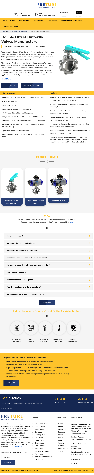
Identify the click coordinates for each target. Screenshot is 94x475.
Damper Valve (40, 447)
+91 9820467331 (85, 456)
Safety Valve (39, 431)
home (4, 31)
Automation (38, 21)
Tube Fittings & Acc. (11, 26)
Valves (12, 21)
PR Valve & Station (42, 453)
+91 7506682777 (25, 15)
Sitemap (61, 453)
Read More (18, 448)
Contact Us (74, 16)
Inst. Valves (52, 21)
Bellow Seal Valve (41, 426)
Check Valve (39, 445)
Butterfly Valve (40, 437)
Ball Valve (38, 434)
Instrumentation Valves (43, 458)
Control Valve (40, 428)
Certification (62, 431)
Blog (60, 442)
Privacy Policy (63, 450)
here (71, 222)
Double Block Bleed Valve (71, 21)
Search (77, 12)
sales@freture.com (46, 15)
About (60, 428)
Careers (61, 445)
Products (61, 434)
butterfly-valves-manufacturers (17, 31)
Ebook (60, 437)
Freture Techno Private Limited (13, 472)
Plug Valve (39, 450)
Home (5, 21)
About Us (63, 16)
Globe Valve (39, 442)
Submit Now (8, 464)
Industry (61, 439)
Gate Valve (39, 439)
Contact (61, 447)
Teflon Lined (24, 21)
